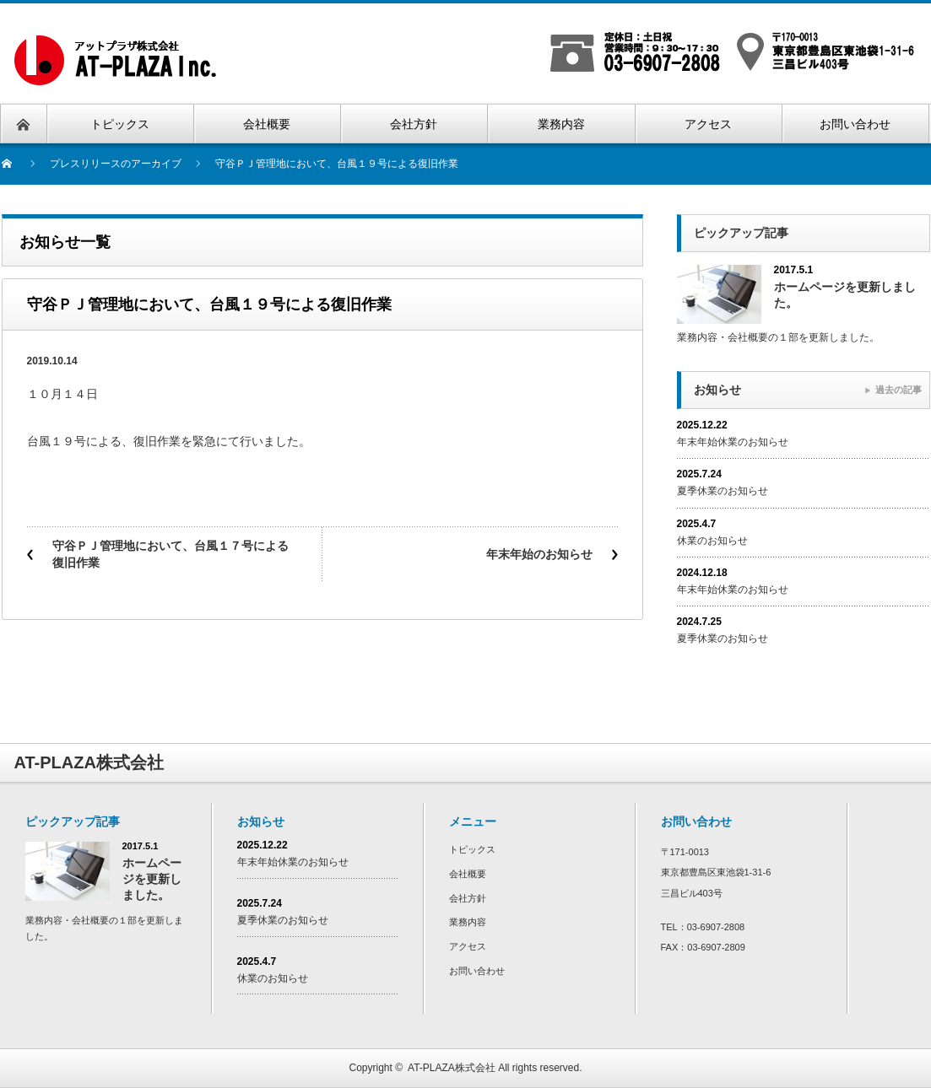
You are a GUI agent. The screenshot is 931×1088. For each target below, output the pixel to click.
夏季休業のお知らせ (722, 491)
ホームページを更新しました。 (845, 295)
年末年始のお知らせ (539, 554)
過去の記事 (898, 390)
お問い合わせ (477, 971)
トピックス (472, 849)
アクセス (467, 946)
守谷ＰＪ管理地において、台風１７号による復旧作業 (170, 554)
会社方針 (467, 898)
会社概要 (467, 874)
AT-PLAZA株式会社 (451, 1068)
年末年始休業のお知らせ (732, 442)
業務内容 (467, 922)
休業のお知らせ (712, 541)
